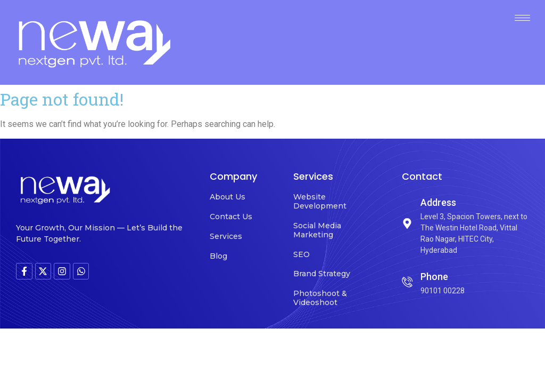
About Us (227, 197)
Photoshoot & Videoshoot (320, 298)
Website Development (319, 201)
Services (226, 236)
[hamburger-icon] (522, 18)
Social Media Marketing (317, 230)
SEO (301, 254)
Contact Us (231, 216)
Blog (218, 256)
